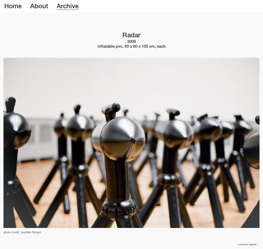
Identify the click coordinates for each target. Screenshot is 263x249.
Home (13, 6)
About (39, 6)
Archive (68, 6)
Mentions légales (247, 244)
